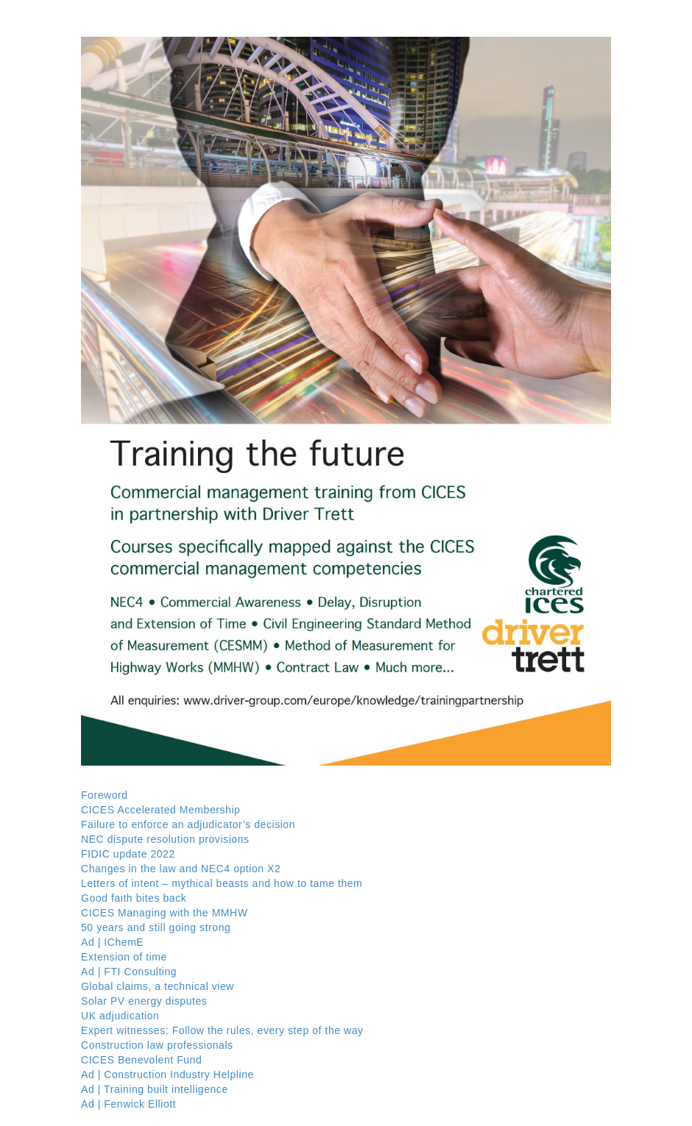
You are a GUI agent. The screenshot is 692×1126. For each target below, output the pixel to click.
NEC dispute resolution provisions (165, 839)
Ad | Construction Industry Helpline (167, 1074)
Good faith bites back (133, 898)
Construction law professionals (157, 1045)
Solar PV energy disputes (144, 1001)
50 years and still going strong (155, 927)
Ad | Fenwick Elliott (128, 1104)
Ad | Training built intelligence (154, 1089)
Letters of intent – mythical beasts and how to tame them (221, 883)
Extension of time (124, 957)
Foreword (104, 795)
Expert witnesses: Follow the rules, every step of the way (222, 1030)
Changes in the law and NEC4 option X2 (180, 868)
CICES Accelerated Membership (160, 810)
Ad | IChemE (112, 942)
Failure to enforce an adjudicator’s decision (188, 824)
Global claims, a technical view (157, 986)
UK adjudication (120, 1016)
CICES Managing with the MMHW (164, 913)
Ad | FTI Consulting (129, 971)
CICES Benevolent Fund (141, 1060)
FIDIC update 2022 (128, 854)
